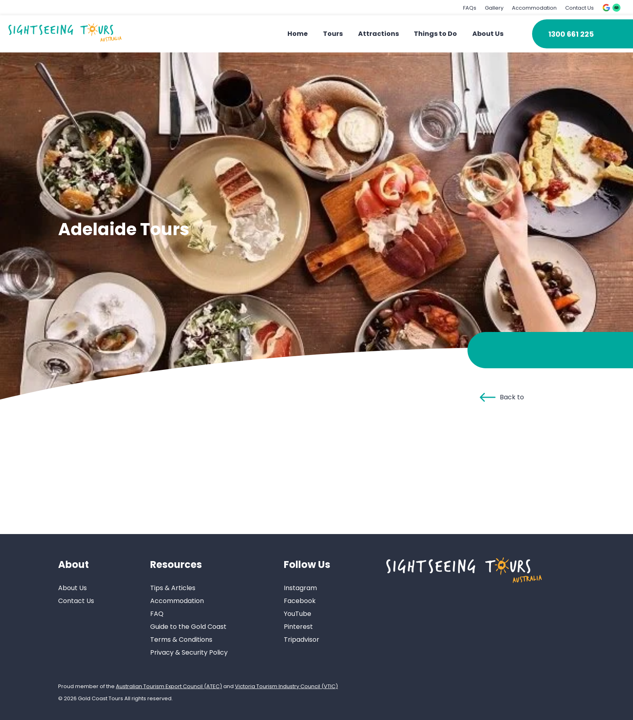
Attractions (378, 33)
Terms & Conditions (181, 639)
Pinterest (298, 626)
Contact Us (579, 8)
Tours (333, 33)
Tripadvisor (301, 639)
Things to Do (435, 33)
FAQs (469, 8)
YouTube (297, 613)
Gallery (494, 8)
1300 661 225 (571, 34)
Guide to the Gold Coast (188, 626)
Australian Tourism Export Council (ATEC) (169, 686)
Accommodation (534, 8)
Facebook (300, 600)
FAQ (156, 613)
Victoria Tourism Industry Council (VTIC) (286, 686)
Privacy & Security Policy (189, 652)
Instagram (300, 588)
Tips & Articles (172, 588)
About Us (487, 33)
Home (297, 33)
